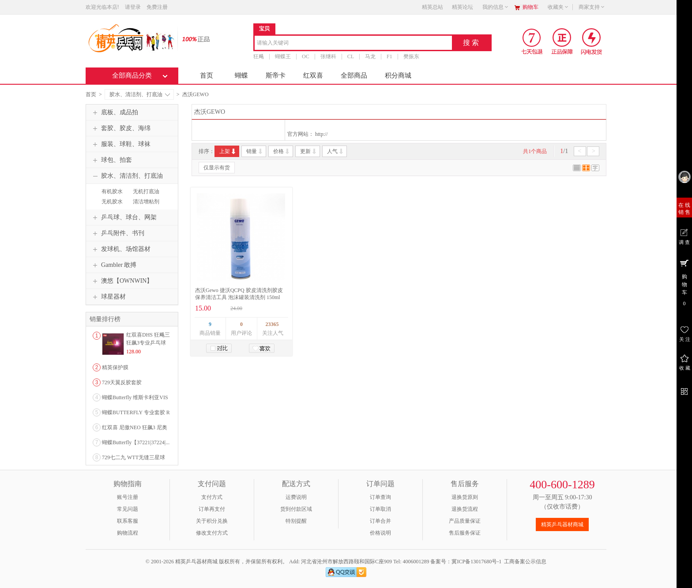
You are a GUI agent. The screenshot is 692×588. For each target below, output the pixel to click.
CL (350, 56)
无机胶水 (112, 201)
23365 (272, 324)
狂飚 (258, 56)
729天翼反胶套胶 (122, 382)
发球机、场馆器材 (120, 249)
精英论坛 (462, 7)
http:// (321, 134)
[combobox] (353, 43)
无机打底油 (146, 191)
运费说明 (296, 497)
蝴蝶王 (283, 56)
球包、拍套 (111, 160)
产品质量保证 (465, 521)
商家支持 (592, 7)
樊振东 (411, 56)
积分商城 (398, 75)
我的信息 (495, 7)
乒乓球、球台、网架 (123, 217)
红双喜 (313, 75)
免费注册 (157, 7)
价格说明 (380, 533)
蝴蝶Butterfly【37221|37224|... (135, 442)
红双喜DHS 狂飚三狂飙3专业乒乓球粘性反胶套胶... (148, 343)
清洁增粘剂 (146, 201)
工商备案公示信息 (525, 561)
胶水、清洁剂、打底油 (139, 94)
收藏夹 (558, 7)
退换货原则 (464, 497)
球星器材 (108, 296)
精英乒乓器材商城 (562, 524)
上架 (228, 151)
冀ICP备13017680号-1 (476, 561)
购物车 (530, 7)
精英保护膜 (115, 367)
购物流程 (127, 533)
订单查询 (380, 497)
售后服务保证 (465, 533)
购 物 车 (684, 282)
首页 (206, 75)
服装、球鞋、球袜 (120, 144)
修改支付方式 (212, 533)
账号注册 (127, 497)
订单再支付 (212, 509)
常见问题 (127, 509)
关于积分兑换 (212, 521)
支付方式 (211, 497)
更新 (308, 151)
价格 (281, 151)
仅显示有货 (216, 168)
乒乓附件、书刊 (117, 233)
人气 (335, 151)
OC (305, 56)
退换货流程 (464, 509)
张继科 (328, 56)
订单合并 (380, 521)
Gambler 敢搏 (113, 265)
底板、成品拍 (114, 112)
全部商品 (354, 75)
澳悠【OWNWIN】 (121, 281)
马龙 (370, 56)
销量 (254, 151)
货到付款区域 (296, 509)
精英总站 (432, 7)
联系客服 (127, 521)
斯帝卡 (276, 75)
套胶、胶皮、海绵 (120, 128)
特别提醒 (296, 521)
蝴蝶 (241, 75)
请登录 (133, 7)
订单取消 (380, 509)
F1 (389, 56)
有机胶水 (112, 191)
